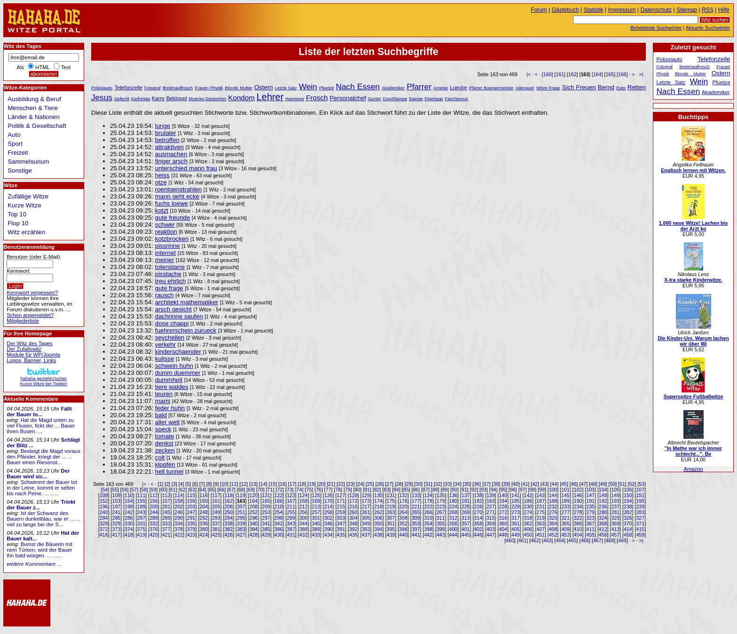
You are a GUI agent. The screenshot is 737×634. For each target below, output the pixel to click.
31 (428, 484)
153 (116, 501)
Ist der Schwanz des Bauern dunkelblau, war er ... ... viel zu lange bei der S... (43, 518)
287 (141, 518)
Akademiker (393, 88)
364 (553, 523)
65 (212, 489)
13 (253, 484)
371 (640, 523)
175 (391, 501)
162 (572, 74)
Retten (636, 87)
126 (328, 495)
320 (553, 518)
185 (515, 501)
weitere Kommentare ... (34, 564)
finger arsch (171, 161)
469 (622, 540)
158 (178, 501)
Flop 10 (18, 223)
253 (266, 512)
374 (129, 529)
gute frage (169, 288)
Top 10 (17, 214)
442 (428, 535)
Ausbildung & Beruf (34, 99)
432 (303, 535)
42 (535, 484)
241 (116, 512)
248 (203, 512)
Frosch (317, 98)
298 (278, 518)
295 (241, 518)
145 (565, 495)
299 (291, 518)
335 (191, 523)
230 (528, 506)
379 (191, 529)
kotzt (161, 210)
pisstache (168, 273)
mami (162, 400)
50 (612, 484)
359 (490, 523)
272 (503, 512)
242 (129, 512)
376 (153, 529)
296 (254, 518)
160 (547, 74)
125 (316, 495)
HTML (42, 67)
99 (542, 489)
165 (609, 74)
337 (216, 523)
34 (457, 484)
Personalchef (347, 98)
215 (341, 506)
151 (640, 495)
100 (553, 489)
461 (522, 540)
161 (560, 74)
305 (365, 518)
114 (178, 495)
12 (243, 484)
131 (391, 495)
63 (192, 489)
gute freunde (172, 217)
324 (603, 518)
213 (316, 506)
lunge (162, 125)
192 (603, 501)
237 (615, 506)
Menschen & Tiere (33, 107)
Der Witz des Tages (29, 343)
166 (622, 74)
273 (515, 512)
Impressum (622, 10)
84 (396, 489)
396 (403, 529)
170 (328, 501)
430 (278, 535)
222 (428, 506)
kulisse (164, 358)
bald (161, 415)
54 (105, 489)
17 (292, 484)
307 (391, 518)
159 (191, 501)
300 (303, 518)
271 (490, 512)
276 (553, 512)
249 (216, 512)
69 (250, 489)
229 (515, 506)
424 (203, 535)
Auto (14, 134)
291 (191, 518)
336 (203, 523)
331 (141, 523)
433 (316, 535)
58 (144, 489)
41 (525, 484)
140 (503, 495)
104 (603, 489)
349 (365, 523)
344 (303, 523)
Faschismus (456, 98)
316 (503, 518)
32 (438, 484)
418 (129, 535)
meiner (164, 259)
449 (515, 535)
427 (241, 535)
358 (478, 523)
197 (116, 506)
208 (254, 506)
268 (453, 512)
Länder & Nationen (34, 116)
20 (321, 484)
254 (278, 512)
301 (316, 518)
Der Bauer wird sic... (38, 473)
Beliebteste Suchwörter (656, 28)
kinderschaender (178, 351)
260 (353, 512)
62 (183, 489)
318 (528, 518)
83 (386, 489)
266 (428, 512)
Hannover (294, 98)
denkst (164, 443)
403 (490, 529)
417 (116, 535)
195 (640, 501)
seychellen (170, 337)
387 (291, 529)
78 (338, 489)
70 (260, 489)
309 (416, 518)
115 (191, 495)
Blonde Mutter (238, 88)
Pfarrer (419, 86)
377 (166, 529)
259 (341, 512)
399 (441, 529)
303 (341, 518)
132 (403, 495)
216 (353, 506)
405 (515, 529)
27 (389, 484)
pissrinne (167, 245)
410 (578, 529)
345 (316, 523)
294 (228, 518)
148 (603, 495)
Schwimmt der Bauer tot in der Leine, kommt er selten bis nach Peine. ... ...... (42, 487)
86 (415, 489)
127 (341, 495)
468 (609, 540)
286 (129, 518)
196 (104, 506)
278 (578, 512)
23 (350, 484)
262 (378, 512)
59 (154, 489)
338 (228, 523)
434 (328, 535)
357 (466, 523)
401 (466, 529)
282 (628, 512)
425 (216, 535)
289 (166, 518)
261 (365, 512)
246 (178, 512)
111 (141, 495)
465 (572, 540)
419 (141, 535)
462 (535, 540)
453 (565, 535)
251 (241, 512)
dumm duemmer (178, 372)
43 (545, 484)
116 (203, 495)
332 (153, 523)
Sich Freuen (579, 87)
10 (224, 484)
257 (316, 512)
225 (466, 506)
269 (466, 512)
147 (590, 495)
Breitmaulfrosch (178, 88)
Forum (539, 10)
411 (590, 529)
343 (291, 523)
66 (221, 489)
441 (416, 535)
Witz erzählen (26, 232)
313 (466, 518)
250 (228, 512)
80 (358, 489)
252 (254, 512)
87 (425, 489)
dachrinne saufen (179, 316)
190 (578, 501)
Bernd (606, 87)
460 (510, 540)
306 (378, 518)
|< (528, 74)
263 (391, 512)
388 (303, 529)
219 (391, 506)
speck (163, 429)
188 (553, 501)
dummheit (168, 379)
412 (603, 529)
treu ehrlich (170, 281)
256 (303, 512)
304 (353, 518)
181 (466, 501)
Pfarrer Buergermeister (491, 88)
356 (453, 523)
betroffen (167, 139)
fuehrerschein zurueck (186, 330)
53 (641, 484)
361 (515, 523)
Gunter (374, 98)
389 (316, 529)
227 (490, 506)
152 (104, 501)
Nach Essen (357, 86)
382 (228, 529)
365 (565, 523)
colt (160, 457)
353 (416, 523)
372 (104, 529)
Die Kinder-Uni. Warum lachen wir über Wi (693, 341)
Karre (158, 98)
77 (328, 489)
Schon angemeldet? (30, 315)
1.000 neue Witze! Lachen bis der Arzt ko (693, 225)
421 (166, 535)
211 (291, 506)
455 (590, 535)
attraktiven (169, 147)
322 (578, 518)
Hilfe (723, 10)
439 (391, 535)
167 (291, 501)
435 (341, 535)
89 (444, 489)
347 (341, 523)
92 (474, 489)
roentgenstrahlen (178, 189)
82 (377, 489)
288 (153, 518)
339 (241, 523)
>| (641, 74)
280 (603, 512)
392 (353, 529)
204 (203, 506)
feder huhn (170, 408)
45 (564, 484)
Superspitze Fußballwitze (693, 396)
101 (565, 489)
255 (291, 512)
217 (365, 506)
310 (428, 518)
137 (466, 495)
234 (578, 506)
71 (270, 489)
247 (191, 512)
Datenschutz (656, 10)
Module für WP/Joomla (33, 354)
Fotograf (152, 88)
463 (547, 540)
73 (289, 489)
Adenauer (525, 88)
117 (216, 495)
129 (365, 495)
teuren (164, 393)
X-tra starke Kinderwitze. (693, 280)
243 (141, 512)
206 (228, 506)
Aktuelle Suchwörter (708, 28)
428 (254, 535)
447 (490, 535)
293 (216, 518)
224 (453, 506)
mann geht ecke (177, 196)
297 (266, 518)
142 (528, 495)
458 (628, 535)
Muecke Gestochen (208, 98)
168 (303, 501)
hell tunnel (169, 471)
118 (228, 495)
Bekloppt (176, 98)
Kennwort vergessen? (32, 292)
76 (318, 489)
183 (490, 501)
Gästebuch (565, 10)
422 (178, 535)
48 (593, 484)
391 (341, 529)
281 (615, 512)
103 (590, 489)
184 (503, 501)
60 (163, 489)
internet (165, 252)
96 (513, 489)
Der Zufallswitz (24, 349)
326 (628, 518)
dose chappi (172, 323)
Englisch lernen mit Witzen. (693, 170)
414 (628, 529)
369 (615, 523)
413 (615, 529)
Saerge (416, 98)
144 (553, 495)
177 (416, 501)
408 (553, 529)
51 (622, 484)
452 (553, 535)
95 (503, 489)
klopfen (165, 464)
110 (129, 495)
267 (441, 512)
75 (309, 489)
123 (291, 495)
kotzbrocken (172, 238)
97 (522, 489)
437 (365, 535)
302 (328, 518)
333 (166, 523)
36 (476, 484)
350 (378, 523)
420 (153, 535)
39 (506, 484)
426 (228, 535)
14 (263, 484)
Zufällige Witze (28, 196)
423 (191, 535)
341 (266, 523)
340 (254, 523)
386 (278, 529)
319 (540, 518)
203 (191, 506)
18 (302, 484)
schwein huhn (174, 365)
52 (632, 484)
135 (441, 495)
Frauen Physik (209, 88)
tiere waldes (171, 386)
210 (278, 506)
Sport (15, 143)
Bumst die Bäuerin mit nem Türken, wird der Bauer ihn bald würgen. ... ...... (39, 549)
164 (597, 74)
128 (353, 495)
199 (141, 506)
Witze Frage (548, 88)
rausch (164, 295)
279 (590, 512)
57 (134, 489)
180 (453, 501)
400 (453, 529)
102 (578, 489)
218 (378, 506)
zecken (165, 450)
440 (403, 535)
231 (540, 506)
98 (532, 489)
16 (282, 484)
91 (464, 489)
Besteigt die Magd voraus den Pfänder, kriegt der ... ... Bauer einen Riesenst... (43, 456)
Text (66, 67)
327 (640, 518)
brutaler (165, 132)
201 (166, 506)
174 (378, 501)
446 (478, 535)
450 (528, 535)
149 (615, 495)
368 (603, 523)
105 (615, 489)
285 (116, 518)
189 (565, 501)
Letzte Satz (286, 88)
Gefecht (122, 98)
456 (603, 535)
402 (478, 529)
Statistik (594, 10)
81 (367, 489)
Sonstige (20, 170)
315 (490, 518)
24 (360, 484)
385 (266, 529)
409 (565, 529)
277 (565, 512)
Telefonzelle (128, 87)
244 (153, 512)
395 (391, 529)
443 (441, 535)
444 (453, 535)
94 (493, 489)
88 (435, 489)
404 (503, 529)
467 (597, 540)
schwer (165, 224)
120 (254, 495)
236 (603, 506)
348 (353, 523)
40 (515, 484)
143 (540, 495)
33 (447, 484)
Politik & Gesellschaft (37, 125)
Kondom (241, 98)
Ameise (440, 88)
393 (365, 529)
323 (590, 518)
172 (353, 501)
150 (628, 495)
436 (353, 535)
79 (348, 489)
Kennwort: (19, 271)
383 (241, 529)
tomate (164, 436)
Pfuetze (326, 88)
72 (279, 489)
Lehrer (270, 97)
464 (560, 540)
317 (515, 518)
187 (540, 501)
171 (341, 501)
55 (115, 489)
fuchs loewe (171, 203)
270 (478, 512)
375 (141, 529)
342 (278, 523)
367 (590, 523)
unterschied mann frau (186, 168)
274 (528, 512)
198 (129, 506)
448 (503, 535)
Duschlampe (395, 98)
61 (173, 489)
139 (490, 495)
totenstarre (170, 266)
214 (328, 506)
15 (272, 484)
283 (640, 512)
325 (615, 518)
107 (640, 489)
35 (467, 484)
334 (178, 523)
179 (441, 501)
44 (554, 484)
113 (166, 495)
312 (453, 518)
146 (578, 495)
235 (590, 506)
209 (266, 506)
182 (478, 501)
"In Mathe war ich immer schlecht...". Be (693, 451)
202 (178, 506)
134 (428, 495)
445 (466, 535)
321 (565, 518)
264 (403, 512)
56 (124, 489)
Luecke (458, 87)
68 (241, 489)
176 (403, 501)
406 (528, 529)
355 (441, 523)
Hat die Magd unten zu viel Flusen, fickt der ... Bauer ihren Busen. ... (41, 425)
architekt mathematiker (186, 302)
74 (299, 489)
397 (416, 529)
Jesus (101, 97)
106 (628, 489)
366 (578, 523)
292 (203, 518)
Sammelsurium (28, 161)
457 (615, 535)
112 (153, 495)
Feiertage (433, 98)
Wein (308, 86)
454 (578, 535)
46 (574, 484)
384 (254, 529)
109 (116, 495)
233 (565, 506)
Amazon (693, 469)
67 (231, 489)
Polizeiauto (101, 88)
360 (503, 523)
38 (496, 484)
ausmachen (171, 154)
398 (428, 529)
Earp (621, 88)
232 (553, 506)
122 (278, 495)
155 (141, 501)
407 (540, 529)
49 (603, 484)
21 (331, 484)
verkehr (165, 344)
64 (202, 489)
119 (241, 495)
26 (380, 484)
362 (528, 523)
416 (104, 535)
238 (628, 506)
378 (178, 529)
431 (291, 535)
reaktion (166, 231)
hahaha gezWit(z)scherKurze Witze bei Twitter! (43, 378)
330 (129, 523)
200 (153, 506)
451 (540, 535)
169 (316, 501)
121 (266, 495)
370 (628, 523)
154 (129, 501)
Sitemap (686, 10)
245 (166, 512)
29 (409, 484)
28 (399, 484)
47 (583, 484)
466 (584, 540)
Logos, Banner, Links (31, 360)
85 (406, 489)
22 (341, 484)
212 (303, 506)
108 (104, 495)
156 (153, 501)
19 (311, 484)
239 (640, 506)
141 (515, 495)
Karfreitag (140, 98)
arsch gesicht (173, 309)
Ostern (263, 87)
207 (241, 506)
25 (370, 484)
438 (378, 535)
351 (391, 523)
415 (640, 529)
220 (403, 506)
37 (486, 484)
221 (416, 506)
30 (418, 484)
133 (416, 495)
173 (365, 501)
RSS (707, 10)
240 (104, 512)
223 (441, 506)
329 (116, 523)
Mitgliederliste (23, 321)
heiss (162, 175)
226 (478, 506)
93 (483, 489)
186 (528, 501)
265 (416, 512)
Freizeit (18, 152)
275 (540, 512)
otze (161, 182)
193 (615, 501)
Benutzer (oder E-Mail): (34, 257)
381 (216, 529)
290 (178, 518)
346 (328, 523)
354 (428, 523)
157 (166, 501)
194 (628, 501)
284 (104, 518)
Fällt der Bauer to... (39, 411)
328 (104, 523)
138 (478, 495)
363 (540, 523)
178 (428, 501)
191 (590, 501)
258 (328, 512)
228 (503, 506)
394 (378, 529)
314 (478, 518)
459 (640, 535)
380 (203, 529)
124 (303, 495)
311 (441, 518)
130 (378, 495)
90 (454, 489)
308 (403, 518)
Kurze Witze (24, 205)
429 (266, 535)
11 (234, 484)
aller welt (167, 422)
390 (328, 529)
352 (403, 523)
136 (453, 495)
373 (116, 529)
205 (216, 506)
